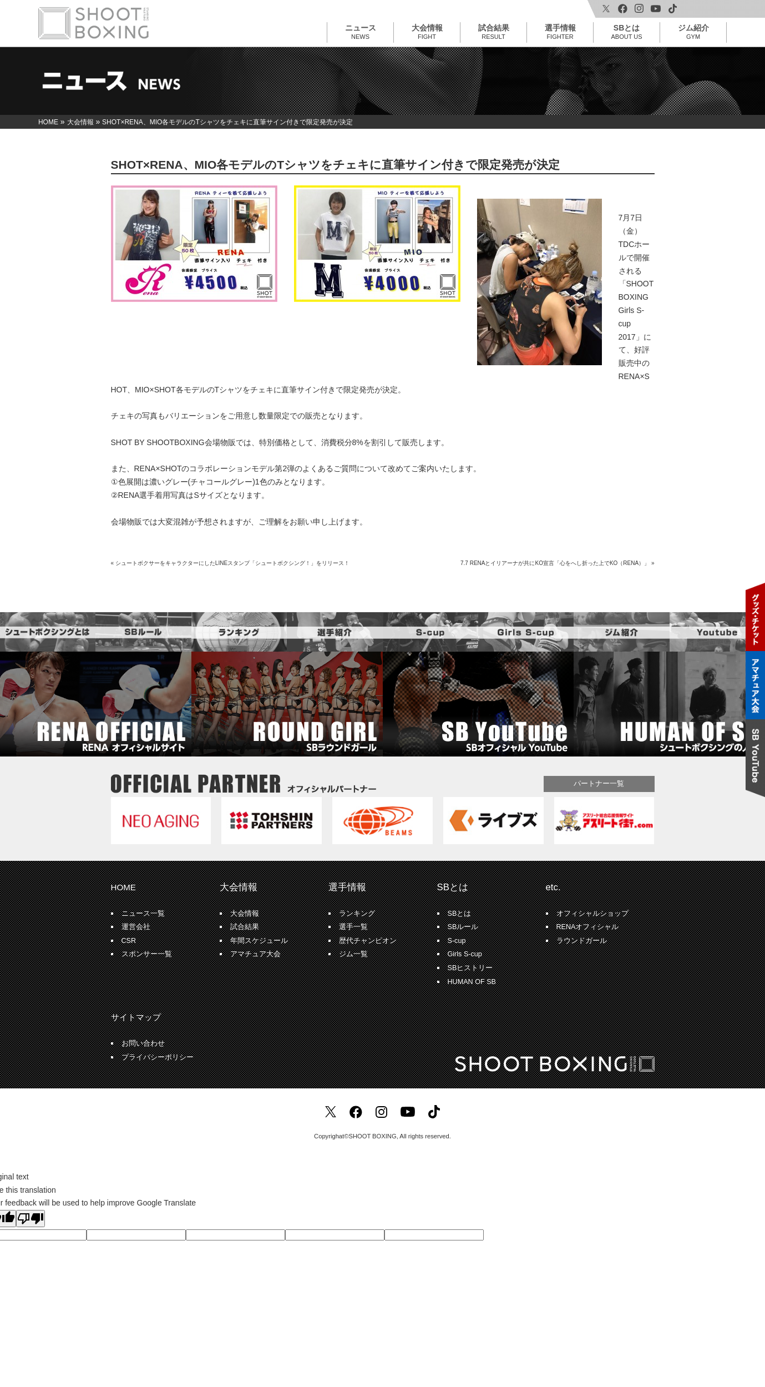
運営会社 (135, 927)
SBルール (463, 927)
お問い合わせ (143, 1043)
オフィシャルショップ (592, 913)
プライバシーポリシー (157, 1057)
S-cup (457, 941)
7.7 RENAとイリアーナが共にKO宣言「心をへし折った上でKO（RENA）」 (555, 563)
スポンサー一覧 (146, 954)
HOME (123, 887)
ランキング (357, 913)
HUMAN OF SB (472, 982)
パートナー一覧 (599, 783)
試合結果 (493, 31)
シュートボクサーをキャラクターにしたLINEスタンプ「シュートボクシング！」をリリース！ (232, 563)
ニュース (360, 31)
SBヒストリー (470, 968)
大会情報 (427, 31)
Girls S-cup (465, 954)
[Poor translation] (30, 1218)
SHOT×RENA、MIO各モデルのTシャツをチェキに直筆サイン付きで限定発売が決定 (335, 164)
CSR (128, 941)
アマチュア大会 (255, 954)
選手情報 (560, 31)
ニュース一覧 (143, 913)
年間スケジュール (259, 941)
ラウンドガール (581, 941)
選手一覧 (353, 927)
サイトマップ (136, 1017)
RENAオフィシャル (587, 927)
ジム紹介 (693, 31)
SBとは (626, 31)
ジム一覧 (353, 954)
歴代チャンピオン (368, 941)
